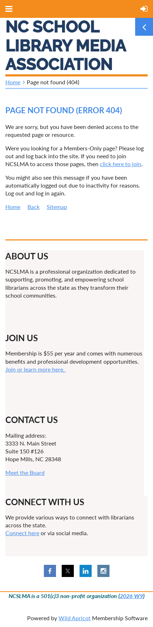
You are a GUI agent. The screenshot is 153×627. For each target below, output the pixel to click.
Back (33, 206)
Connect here (22, 532)
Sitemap (57, 206)
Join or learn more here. (35, 369)
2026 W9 (131, 595)
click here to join (120, 163)
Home (12, 82)
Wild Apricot (74, 617)
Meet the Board (25, 472)
